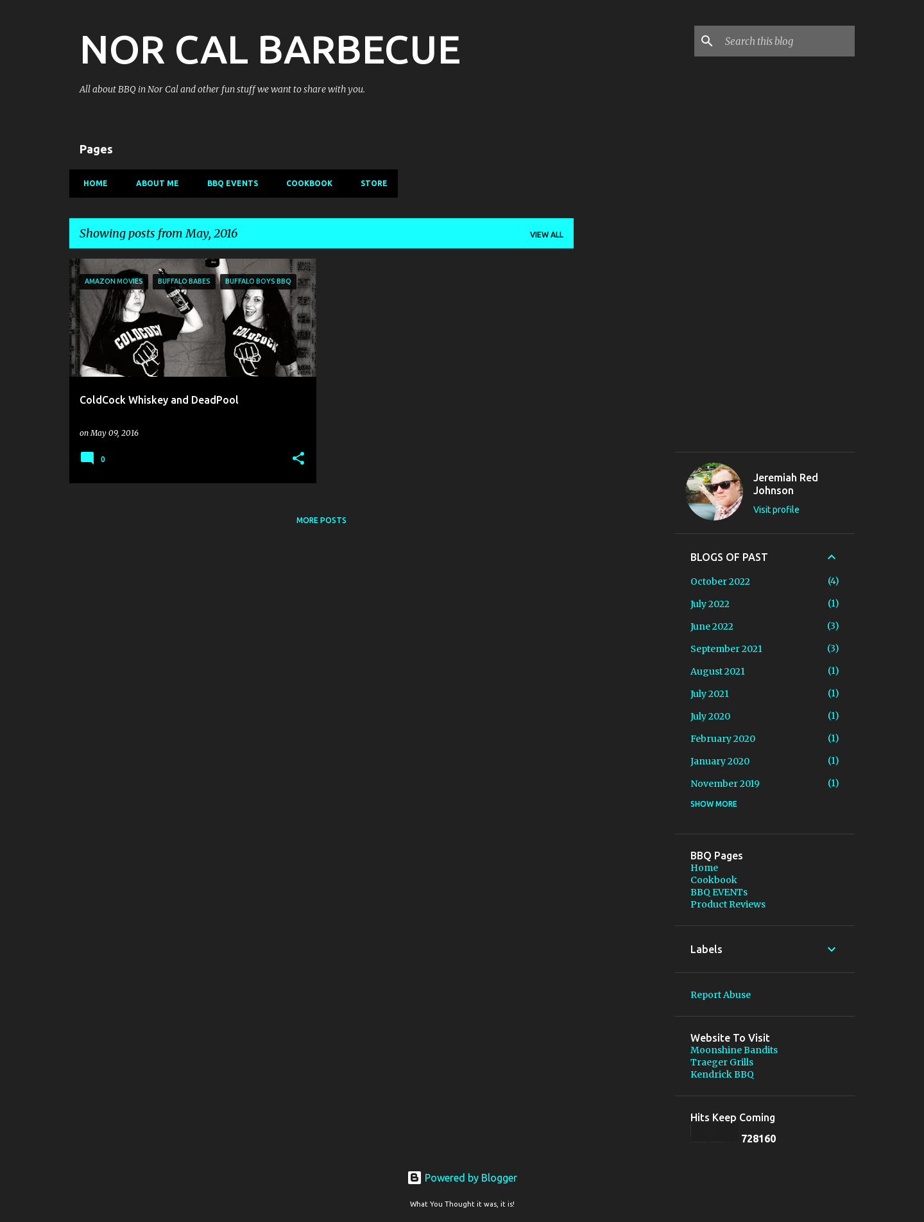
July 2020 (710, 716)
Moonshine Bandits (734, 1050)
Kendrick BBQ (722, 1074)
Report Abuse (720, 995)
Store (370, 183)
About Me (153, 183)
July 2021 (709, 694)
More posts (321, 520)
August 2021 (717, 671)
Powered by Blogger (462, 1177)
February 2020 (722, 738)
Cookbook (305, 183)
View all (546, 234)
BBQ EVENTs (228, 183)
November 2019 (725, 783)
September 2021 (726, 649)
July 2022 (710, 604)
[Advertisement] (624, 632)
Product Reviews (728, 904)
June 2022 (711, 626)
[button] (298, 459)
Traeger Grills (721, 1062)
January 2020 (719, 761)
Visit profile (776, 509)
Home (92, 183)
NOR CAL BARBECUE (270, 48)
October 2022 (720, 581)
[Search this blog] (787, 41)
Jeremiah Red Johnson (785, 484)
